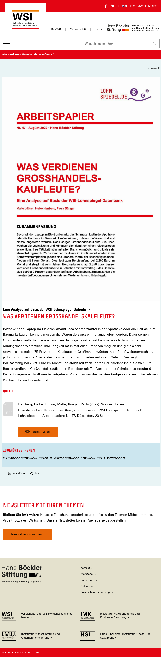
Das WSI (56, 29)
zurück (155, 68)
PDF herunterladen (37, 431)
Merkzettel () (78, 29)
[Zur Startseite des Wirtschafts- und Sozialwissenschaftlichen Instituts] (25, 27)
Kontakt (85, 567)
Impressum (87, 580)
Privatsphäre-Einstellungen (96, 592)
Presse (99, 29)
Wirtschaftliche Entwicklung (77, 458)
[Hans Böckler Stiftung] (22, 582)
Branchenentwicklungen (27, 458)
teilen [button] (36, 473)
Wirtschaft (116, 458)
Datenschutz (88, 586)
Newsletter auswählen (26, 534)
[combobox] (115, 43)
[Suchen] (155, 43)
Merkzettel (86, 573)
